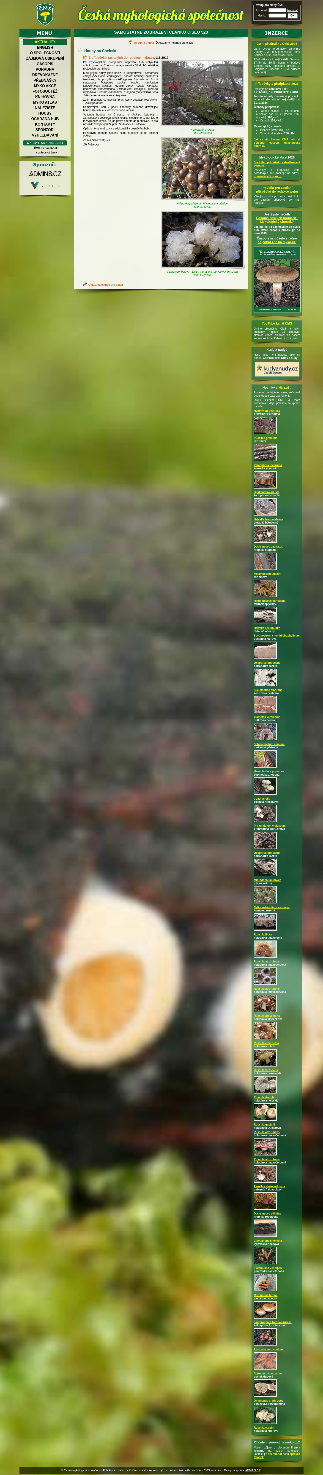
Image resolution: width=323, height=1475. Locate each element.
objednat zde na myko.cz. (277, 242)
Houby (45, 113)
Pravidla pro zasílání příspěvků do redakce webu (277, 189)
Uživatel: (262, 10)
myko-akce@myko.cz (268, 176)
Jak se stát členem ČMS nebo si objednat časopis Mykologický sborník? (277, 143)
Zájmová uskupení (45, 58)
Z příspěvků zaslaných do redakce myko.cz (121, 57)
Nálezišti (285, 387)
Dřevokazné (45, 75)
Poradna (45, 69)
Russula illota (263, 934)
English (45, 47)
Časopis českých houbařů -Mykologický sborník (277, 219)
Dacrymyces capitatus (268, 546)
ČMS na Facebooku (46, 148)
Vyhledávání (45, 135)
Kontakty (45, 124)
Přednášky (44, 80)
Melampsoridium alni (267, 573)
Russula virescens (266, 1070)
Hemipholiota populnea (269, 771)
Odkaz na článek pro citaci (105, 284)
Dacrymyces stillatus (267, 1213)
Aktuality (45, 42)
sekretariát (275, 1454)
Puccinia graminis (265, 438)
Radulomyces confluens (269, 600)
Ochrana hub (45, 119)
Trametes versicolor (267, 717)
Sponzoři (45, 130)
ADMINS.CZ (252, 1470)
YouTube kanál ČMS (277, 323)
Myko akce (45, 86)
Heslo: (262, 15)
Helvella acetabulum (267, 628)
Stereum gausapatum (268, 1373)
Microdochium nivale (267, 880)
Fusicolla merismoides (268, 1349)
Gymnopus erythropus (268, 1400)
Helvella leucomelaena (268, 519)
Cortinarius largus (265, 1295)
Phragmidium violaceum (270, 825)
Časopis (45, 64)
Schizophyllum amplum (269, 744)
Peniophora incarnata (268, 465)
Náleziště (45, 108)
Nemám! (292, 10)
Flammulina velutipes (268, 1268)
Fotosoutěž (45, 91)
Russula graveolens (267, 1016)
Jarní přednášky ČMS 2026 (277, 44)
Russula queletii (264, 1124)
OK (292, 15)
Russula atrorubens (267, 961)
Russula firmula (264, 1097)
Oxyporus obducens (267, 662)
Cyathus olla (262, 798)
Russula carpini (264, 1427)
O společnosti (45, 53)
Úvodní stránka (144, 42)
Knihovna (45, 97)
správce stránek (46, 152)
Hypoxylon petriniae (267, 410)
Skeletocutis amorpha (268, 690)
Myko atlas (45, 102)
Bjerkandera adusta (266, 492)
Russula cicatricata (266, 1043)
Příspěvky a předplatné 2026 (276, 84)
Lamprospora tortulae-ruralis (273, 1322)
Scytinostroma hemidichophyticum (277, 635)
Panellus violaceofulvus (269, 1186)
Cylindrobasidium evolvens (272, 907)
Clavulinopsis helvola (268, 1240)
